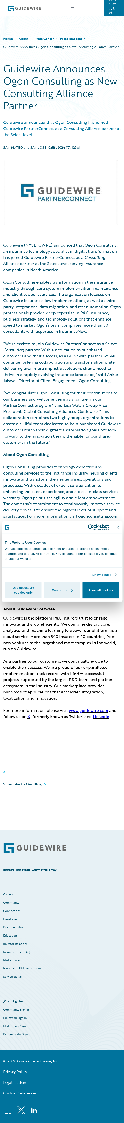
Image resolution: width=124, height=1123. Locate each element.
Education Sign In (15, 1018)
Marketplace (11, 960)
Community (11, 902)
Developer (10, 919)
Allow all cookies (100, 590)
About (23, 38)
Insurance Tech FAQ (16, 952)
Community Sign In (16, 1009)
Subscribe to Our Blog (22, 784)
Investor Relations (15, 943)
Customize (62, 590)
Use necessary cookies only (23, 590)
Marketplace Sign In (16, 1026)
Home (8, 38)
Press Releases (71, 38)
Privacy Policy (15, 1071)
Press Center (44, 38)
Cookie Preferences (20, 1093)
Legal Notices (15, 1082)
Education (10, 935)
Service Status (12, 976)
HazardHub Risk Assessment (22, 968)
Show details (101, 574)
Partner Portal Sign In (17, 1034)
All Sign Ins (15, 1001)
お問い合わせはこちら (112, 8)
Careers (8, 894)
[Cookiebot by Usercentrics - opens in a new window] (91, 527)
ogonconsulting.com (97, 516)
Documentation (14, 927)
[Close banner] (117, 527)
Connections (11, 911)
